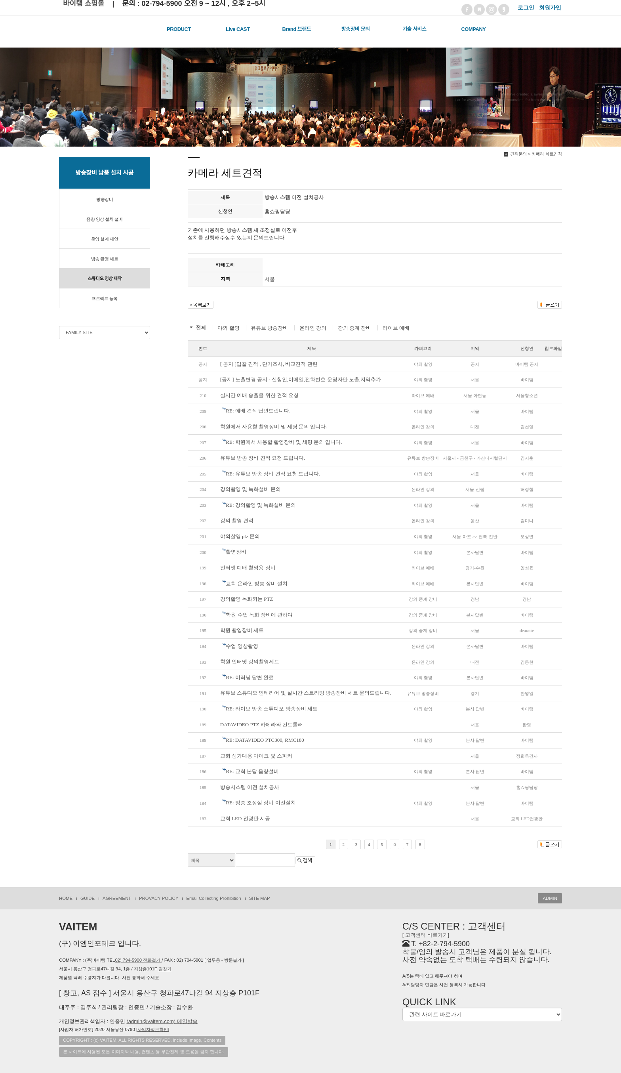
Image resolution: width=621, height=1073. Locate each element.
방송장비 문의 (355, 29)
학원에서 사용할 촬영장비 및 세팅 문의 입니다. (273, 427)
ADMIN (550, 898)
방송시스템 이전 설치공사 (250, 787)
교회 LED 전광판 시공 (245, 818)
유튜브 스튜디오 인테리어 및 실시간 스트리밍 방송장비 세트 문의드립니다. (305, 693)
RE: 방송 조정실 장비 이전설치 (260, 803)
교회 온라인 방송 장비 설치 (257, 583)
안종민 (154, 1021)
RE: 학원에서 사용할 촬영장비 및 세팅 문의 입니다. (284, 442)
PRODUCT (179, 29)
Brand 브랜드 (296, 29)
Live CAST (238, 29)
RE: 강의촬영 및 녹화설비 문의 (260, 505)
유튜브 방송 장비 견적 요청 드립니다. (262, 458)
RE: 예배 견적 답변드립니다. (258, 411)
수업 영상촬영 (242, 646)
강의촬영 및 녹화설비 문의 (250, 489)
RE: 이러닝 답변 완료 (250, 677)
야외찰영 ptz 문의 (240, 536)
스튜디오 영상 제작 (105, 278)
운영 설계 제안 (104, 239)
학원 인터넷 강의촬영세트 (250, 661)
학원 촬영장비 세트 (242, 630)
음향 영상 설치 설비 (104, 219)
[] (152, 1029)
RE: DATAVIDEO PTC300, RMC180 (265, 740)
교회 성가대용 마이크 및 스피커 (256, 756)
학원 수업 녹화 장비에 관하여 (259, 615)
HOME (65, 898)
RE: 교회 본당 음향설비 (252, 771)
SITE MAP (259, 898)
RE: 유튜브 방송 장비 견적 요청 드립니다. (273, 474)
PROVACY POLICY (158, 898)
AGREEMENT (117, 898)
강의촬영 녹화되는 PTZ (246, 599)
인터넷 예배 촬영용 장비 (248, 568)
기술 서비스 (414, 29)
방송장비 (104, 199)
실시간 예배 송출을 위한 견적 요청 (259, 395)
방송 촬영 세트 (104, 258)
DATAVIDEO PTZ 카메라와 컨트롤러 (261, 724)
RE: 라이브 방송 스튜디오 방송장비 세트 (271, 709)
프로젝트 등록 (104, 298)
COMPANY (473, 29)
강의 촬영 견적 (237, 520)
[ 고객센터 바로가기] (425, 935)
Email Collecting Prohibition (213, 898)
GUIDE (87, 898)
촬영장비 (236, 552)
